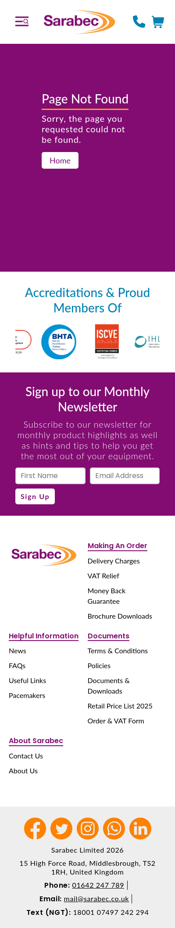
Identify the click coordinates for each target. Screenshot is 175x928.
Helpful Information (44, 636)
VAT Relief (103, 575)
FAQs (17, 665)
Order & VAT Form (116, 720)
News (17, 650)
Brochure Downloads (120, 616)
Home (60, 160)
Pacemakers (27, 695)
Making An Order (117, 546)
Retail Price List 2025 (120, 705)
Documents (108, 636)
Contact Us (26, 755)
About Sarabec (36, 741)
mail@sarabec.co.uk (96, 898)
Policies (99, 665)
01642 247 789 (98, 885)
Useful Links (27, 680)
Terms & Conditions (118, 650)
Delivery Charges (114, 560)
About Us (23, 770)
